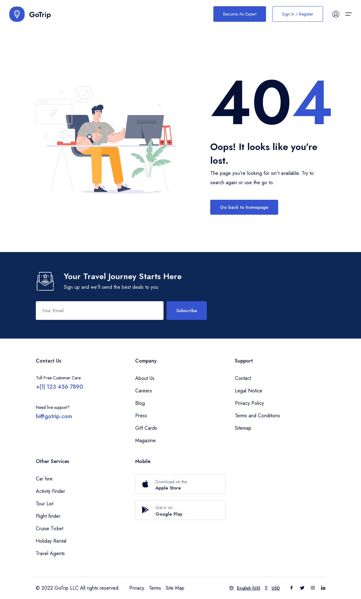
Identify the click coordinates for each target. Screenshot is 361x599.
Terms (155, 588)
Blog (140, 403)
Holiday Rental (51, 541)
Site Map (175, 588)
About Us (144, 378)
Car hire (44, 478)
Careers (143, 390)
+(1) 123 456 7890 (59, 387)
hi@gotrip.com (54, 416)
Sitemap (243, 428)
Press (141, 415)
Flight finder (48, 516)
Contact (243, 378)
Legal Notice (248, 390)
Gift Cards (146, 428)
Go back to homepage (244, 207)
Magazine (145, 440)
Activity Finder (50, 491)
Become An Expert (239, 14)
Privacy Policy (249, 403)
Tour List (44, 503)
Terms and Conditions (257, 415)
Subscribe (186, 310)
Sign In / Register (297, 14)
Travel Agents (50, 553)
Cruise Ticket (49, 528)
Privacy (136, 588)
